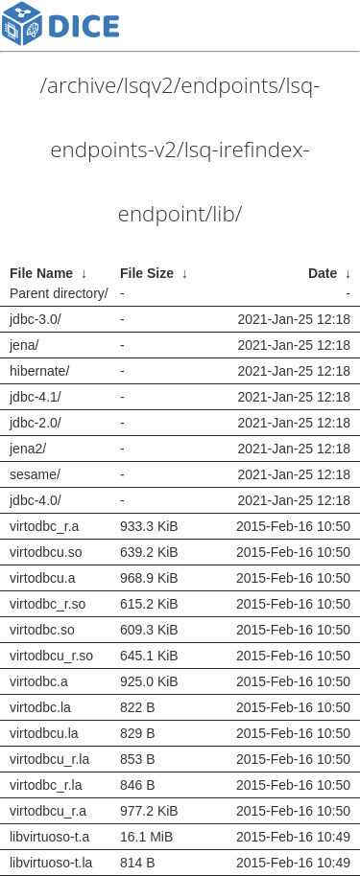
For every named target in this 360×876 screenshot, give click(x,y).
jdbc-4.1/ (35, 396)
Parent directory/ (59, 293)
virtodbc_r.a (44, 526)
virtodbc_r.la (46, 785)
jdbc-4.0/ (35, 500)
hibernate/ (39, 371)
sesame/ (35, 474)
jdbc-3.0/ (35, 319)
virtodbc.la (40, 707)
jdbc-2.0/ (35, 422)
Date (322, 273)
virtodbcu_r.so (51, 655)
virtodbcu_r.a (48, 810)
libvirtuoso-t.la (51, 862)
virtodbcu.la (44, 733)
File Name (41, 273)
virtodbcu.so (46, 552)
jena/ (24, 345)
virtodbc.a (39, 681)
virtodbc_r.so (47, 603)
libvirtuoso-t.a (49, 836)
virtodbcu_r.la (49, 759)
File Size (147, 273)
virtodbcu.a (42, 578)
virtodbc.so (42, 629)
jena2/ (28, 448)
